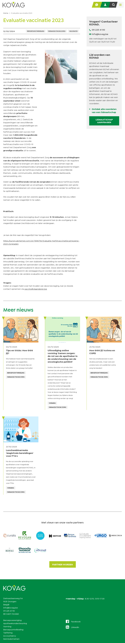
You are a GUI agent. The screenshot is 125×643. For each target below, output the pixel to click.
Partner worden (62, 564)
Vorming (7, 626)
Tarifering (7, 632)
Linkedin (75, 627)
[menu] (120, 4)
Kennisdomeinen (11, 638)
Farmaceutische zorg (56, 31)
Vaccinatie (73, 31)
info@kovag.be (100, 34)
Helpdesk (98, 5)
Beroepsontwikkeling (35, 31)
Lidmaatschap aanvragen (104, 120)
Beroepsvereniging (12, 620)
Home (5, 13)
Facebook (76, 621)
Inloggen (106, 5)
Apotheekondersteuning (15, 623)
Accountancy (9, 635)
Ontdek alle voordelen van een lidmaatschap (104, 110)
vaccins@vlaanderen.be (35, 289)
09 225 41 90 (98, 29)
